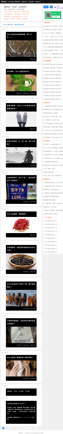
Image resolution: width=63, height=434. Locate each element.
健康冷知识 (52, 74)
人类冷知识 (58, 71)
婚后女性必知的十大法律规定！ (51, 113)
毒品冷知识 (26, 345)
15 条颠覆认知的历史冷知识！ (51, 161)
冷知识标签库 (8, 14)
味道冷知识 (33, 201)
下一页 (37, 428)
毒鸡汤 (13, 19)
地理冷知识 (52, 88)
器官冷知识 (52, 81)
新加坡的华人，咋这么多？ (50, 207)
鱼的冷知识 (58, 95)
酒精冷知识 (26, 93)
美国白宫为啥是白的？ (49, 172)
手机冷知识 (58, 92)
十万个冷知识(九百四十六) (50, 252)
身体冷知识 (46, 67)
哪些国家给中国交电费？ (50, 200)
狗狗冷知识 (52, 99)
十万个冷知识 (11, 1)
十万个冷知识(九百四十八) (50, 245)
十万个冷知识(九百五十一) (50, 234)
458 (7, 428)
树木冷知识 (33, 59)
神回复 (19, 19)
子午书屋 (21, 391)
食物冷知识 (58, 85)
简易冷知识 (7, 16)
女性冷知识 (46, 64)
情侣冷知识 (52, 71)
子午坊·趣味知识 (8, 24)
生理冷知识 (52, 67)
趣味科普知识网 (19, 24)
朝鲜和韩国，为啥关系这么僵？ (51, 189)
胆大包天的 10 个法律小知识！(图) (52, 116)
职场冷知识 (58, 78)
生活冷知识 (46, 71)
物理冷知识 (33, 128)
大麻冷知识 (19, 345)
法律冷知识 (24, 1)
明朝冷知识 (26, 271)
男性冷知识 (52, 64)
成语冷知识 (19, 93)
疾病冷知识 (33, 378)
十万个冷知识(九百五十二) (50, 231)
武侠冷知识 (33, 165)
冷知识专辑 (25, 14)
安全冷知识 (52, 78)
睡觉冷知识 (58, 74)
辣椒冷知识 (33, 235)
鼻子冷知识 (26, 378)
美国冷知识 (46, 92)
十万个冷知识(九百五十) (50, 238)
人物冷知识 (46, 95)
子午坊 (15, 391)
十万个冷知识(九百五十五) (50, 220)
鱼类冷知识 (26, 201)
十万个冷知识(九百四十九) (50, 241)
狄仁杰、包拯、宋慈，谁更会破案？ (53, 175)
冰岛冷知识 (26, 308)
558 (12, 428)
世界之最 (58, 99)
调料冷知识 (33, 271)
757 (28, 428)
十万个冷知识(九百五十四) (50, 224)
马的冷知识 (33, 308)
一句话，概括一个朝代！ (50, 168)
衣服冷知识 (33, 345)
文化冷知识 (33, 93)
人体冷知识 (46, 74)
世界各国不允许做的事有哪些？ (51, 196)
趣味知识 (4, 1)
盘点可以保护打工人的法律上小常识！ (53, 137)
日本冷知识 (52, 92)
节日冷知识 (52, 95)
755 (19, 428)
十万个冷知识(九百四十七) (50, 248)
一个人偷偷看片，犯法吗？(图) (51, 120)
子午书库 (27, 391)
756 (23, 428)
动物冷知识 (46, 99)
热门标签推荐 (47, 61)
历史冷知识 (31, 1)
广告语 (25, 16)
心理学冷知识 (59, 67)
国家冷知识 (17, 1)
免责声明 (25, 19)
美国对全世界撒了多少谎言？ (51, 213)
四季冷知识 (46, 88)
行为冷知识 (46, 85)
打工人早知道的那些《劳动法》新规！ (53, 123)
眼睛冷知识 (46, 81)
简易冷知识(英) (17, 16)
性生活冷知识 (59, 64)
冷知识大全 (37, 1)
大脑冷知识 (58, 81)
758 (33, 428)
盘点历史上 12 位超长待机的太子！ (53, 144)
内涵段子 (6, 19)
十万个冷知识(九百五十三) (50, 227)
